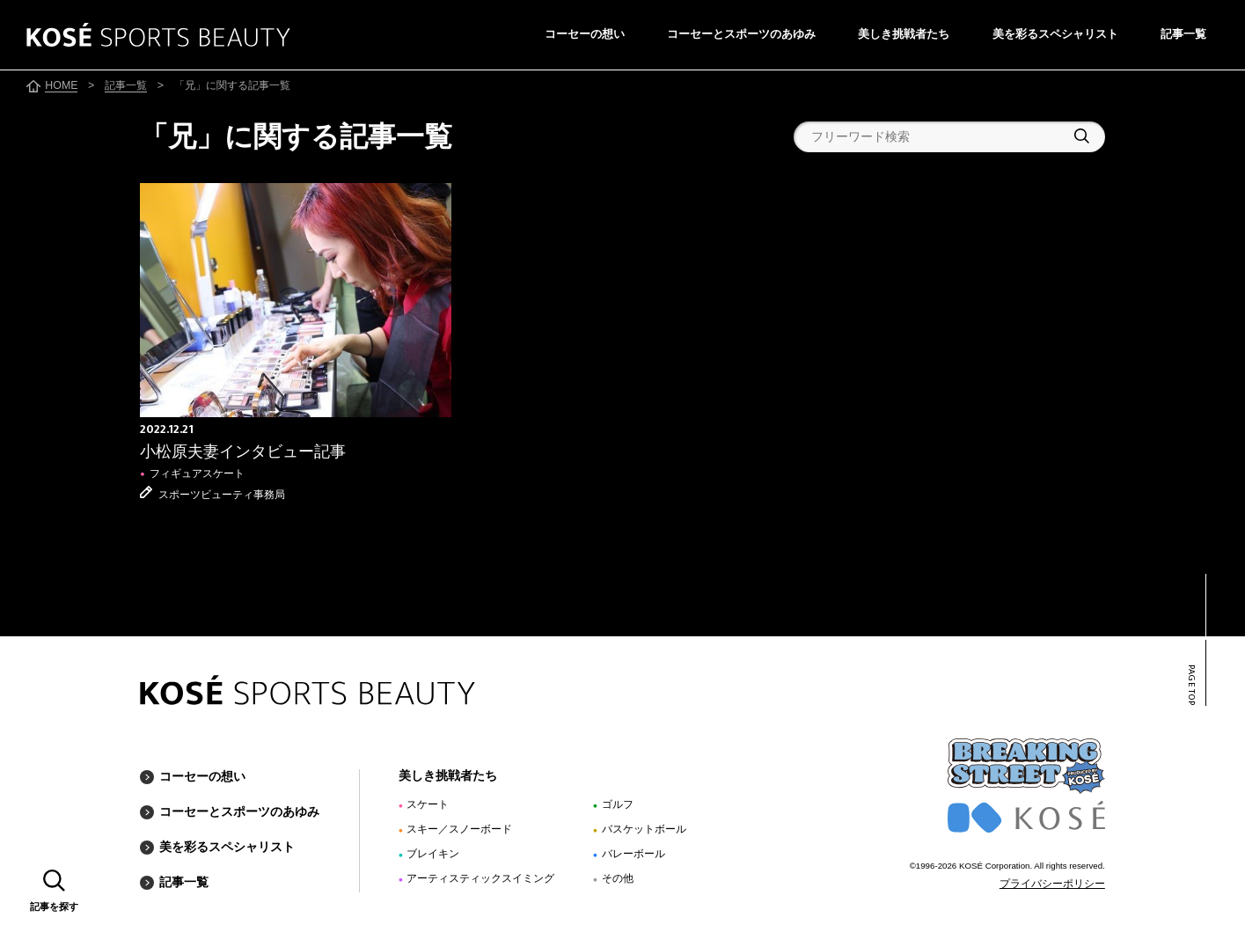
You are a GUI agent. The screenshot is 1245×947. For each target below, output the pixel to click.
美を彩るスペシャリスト (1055, 33)
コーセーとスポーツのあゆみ (741, 33)
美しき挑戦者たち (903, 33)
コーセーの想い (585, 33)
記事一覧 (1183, 33)
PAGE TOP (1190, 685)
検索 (1081, 135)
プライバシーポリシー (1052, 883)
